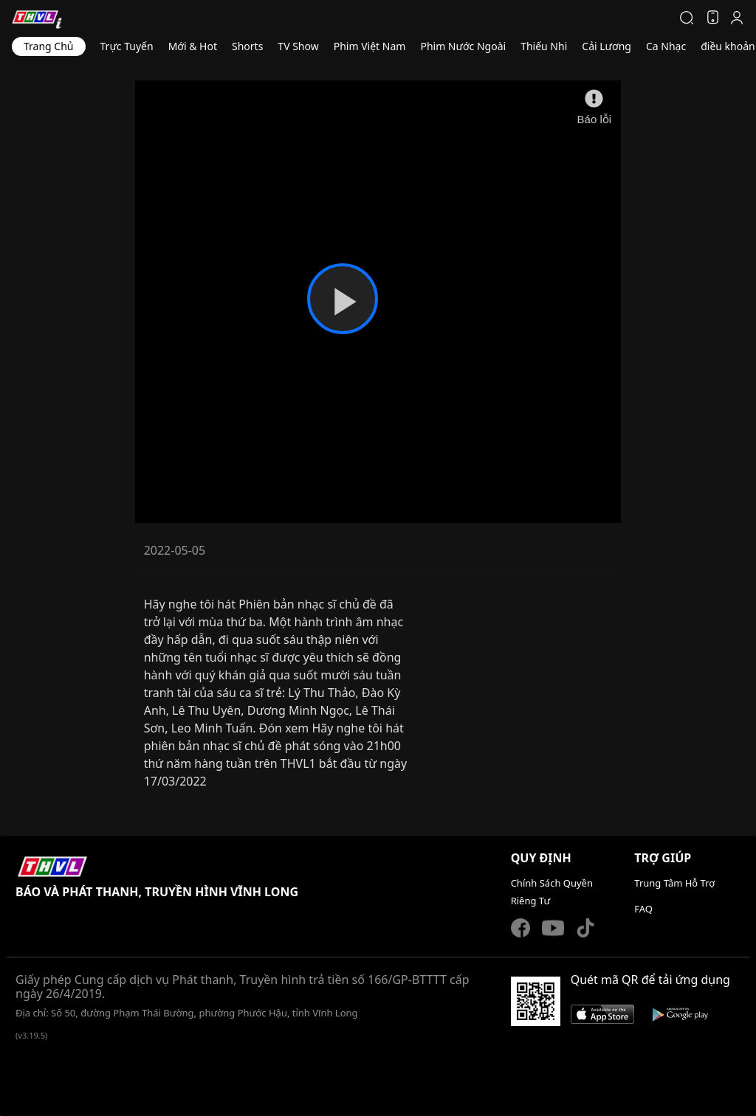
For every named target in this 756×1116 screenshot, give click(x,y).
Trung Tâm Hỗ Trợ (674, 883)
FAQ (643, 908)
